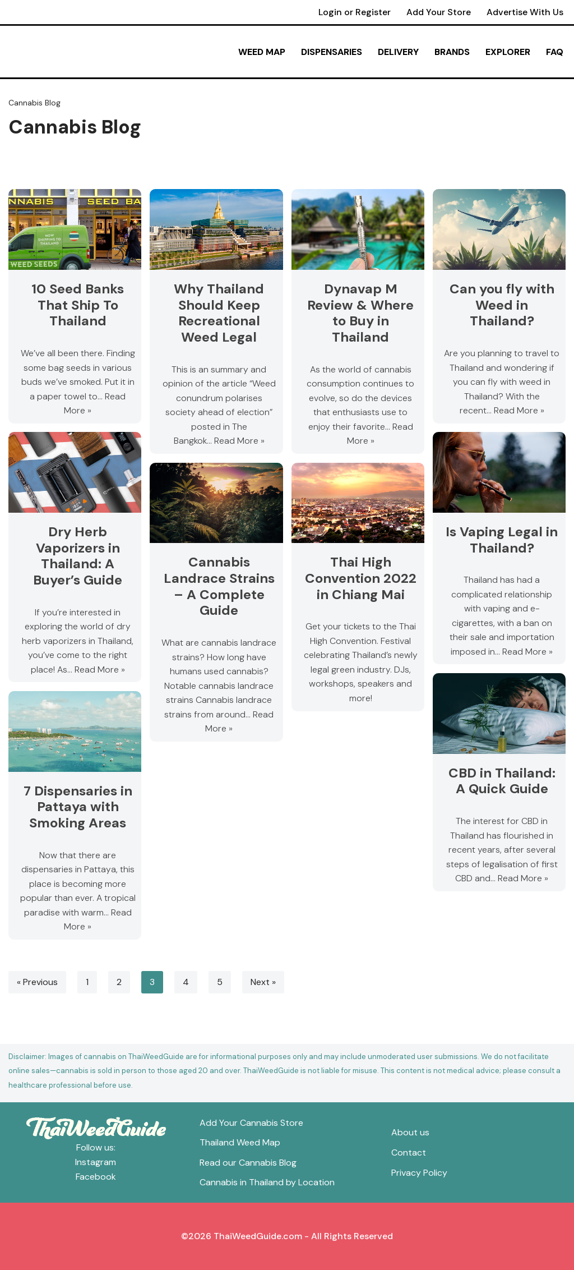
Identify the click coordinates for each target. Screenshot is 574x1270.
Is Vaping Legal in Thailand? (502, 539)
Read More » (239, 441)
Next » (263, 982)
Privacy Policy (419, 1173)
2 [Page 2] (119, 982)
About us (410, 1133)
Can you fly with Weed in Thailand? (502, 305)
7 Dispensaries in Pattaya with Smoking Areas (78, 807)
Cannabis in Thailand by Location (267, 1182)
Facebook (96, 1176)
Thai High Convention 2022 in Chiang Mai (360, 578)
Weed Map (261, 52)
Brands (452, 52)
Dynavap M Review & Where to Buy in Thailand (360, 313)
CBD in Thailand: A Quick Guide (502, 781)
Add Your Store (438, 12)
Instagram (95, 1162)
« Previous (37, 982)
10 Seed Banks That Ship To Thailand (77, 305)
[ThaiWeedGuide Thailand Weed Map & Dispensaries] (72, 52)
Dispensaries (331, 52)
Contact (408, 1152)
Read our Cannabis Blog (248, 1162)
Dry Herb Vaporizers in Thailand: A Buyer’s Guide (78, 555)
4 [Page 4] (186, 982)
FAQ (554, 52)
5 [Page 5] (220, 982)
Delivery (398, 52)
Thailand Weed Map (240, 1142)
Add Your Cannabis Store (251, 1123)
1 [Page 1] (87, 982)
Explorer (507, 52)
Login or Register (354, 12)
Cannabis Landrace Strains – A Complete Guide (219, 586)
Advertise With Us (525, 12)
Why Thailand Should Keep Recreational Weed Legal (219, 313)
